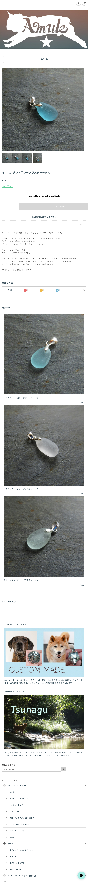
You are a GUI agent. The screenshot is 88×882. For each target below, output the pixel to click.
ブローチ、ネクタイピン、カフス (22, 818)
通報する (81, 225)
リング (12, 792)
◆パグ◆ (13, 856)
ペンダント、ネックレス (19, 798)
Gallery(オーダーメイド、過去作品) (22, 876)
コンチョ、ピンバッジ (18, 831)
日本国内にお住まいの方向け (44, 217)
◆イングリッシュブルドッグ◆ (21, 850)
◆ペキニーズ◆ (15, 869)
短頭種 (10, 844)
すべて (10, 290)
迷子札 (12, 837)
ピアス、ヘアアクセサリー (19, 824)
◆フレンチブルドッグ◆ (17, 786)
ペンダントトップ (16, 805)
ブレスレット (15, 811)
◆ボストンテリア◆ (17, 863)
